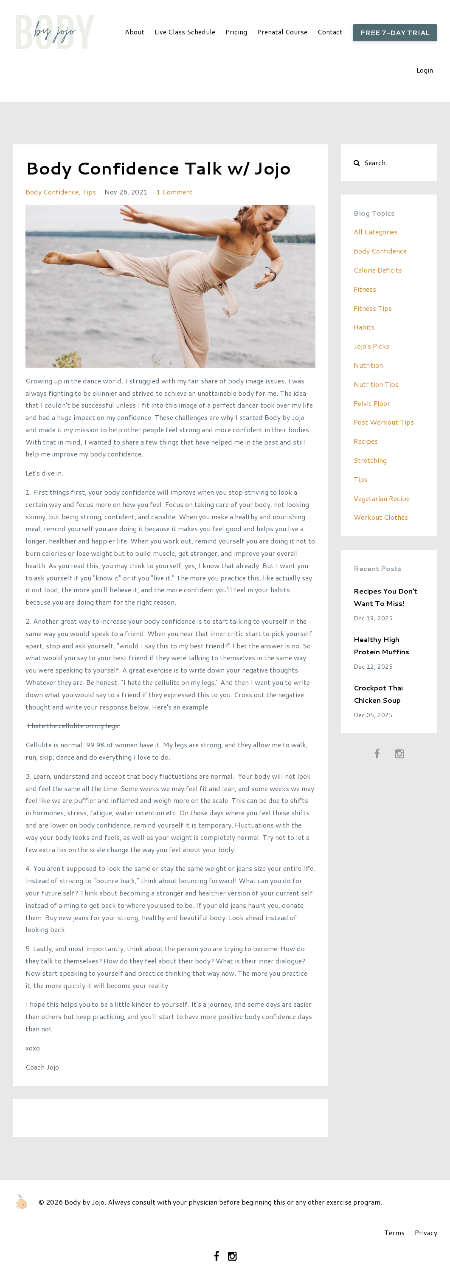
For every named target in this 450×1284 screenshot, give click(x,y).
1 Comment (174, 192)
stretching (370, 460)
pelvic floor (372, 403)
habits (364, 327)
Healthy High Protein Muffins (381, 645)
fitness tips (373, 308)
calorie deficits (378, 270)
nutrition (368, 365)
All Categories (376, 232)
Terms (394, 1232)
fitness (365, 289)
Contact (330, 32)
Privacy (426, 1232)
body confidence (52, 192)
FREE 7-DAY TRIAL (395, 32)
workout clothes (381, 517)
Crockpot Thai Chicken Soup (378, 694)
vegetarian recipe (382, 498)
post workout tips (384, 422)
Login (424, 70)
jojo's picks (371, 346)
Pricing (236, 32)
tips (89, 192)
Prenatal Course (282, 32)
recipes (366, 441)
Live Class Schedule (185, 32)
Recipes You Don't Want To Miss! (385, 597)
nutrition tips (376, 384)
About (134, 32)
